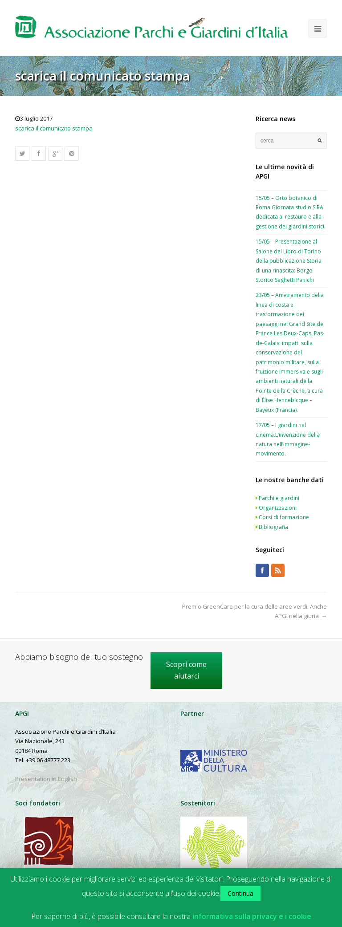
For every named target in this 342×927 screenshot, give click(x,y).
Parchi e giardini (279, 498)
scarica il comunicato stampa (54, 128)
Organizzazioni (278, 508)
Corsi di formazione (284, 517)
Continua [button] (240, 893)
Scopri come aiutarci (186, 670)
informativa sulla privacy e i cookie (251, 916)
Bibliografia (273, 527)
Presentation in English (46, 779)
